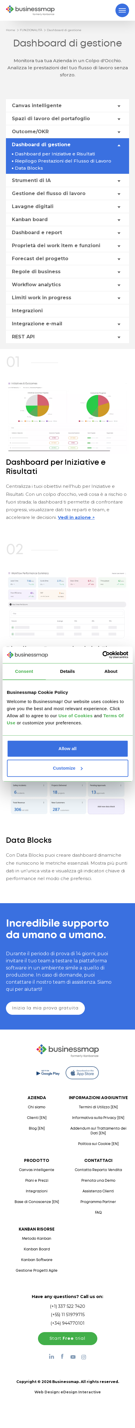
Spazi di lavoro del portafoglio (51, 118)
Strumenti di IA (31, 180)
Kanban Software (37, 1260)
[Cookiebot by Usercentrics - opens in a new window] (102, 655)
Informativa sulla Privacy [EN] (98, 1118)
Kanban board (30, 219)
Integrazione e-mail (37, 324)
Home (10, 30)
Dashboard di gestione (64, 30)
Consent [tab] (24, 671)
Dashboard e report (37, 232)
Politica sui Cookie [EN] (98, 1144)
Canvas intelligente (37, 105)
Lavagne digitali (32, 206)
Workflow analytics (36, 284)
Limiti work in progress (41, 297)
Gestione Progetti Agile (37, 1270)
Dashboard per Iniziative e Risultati (55, 154)
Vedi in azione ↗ (76, 517)
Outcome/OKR (30, 131)
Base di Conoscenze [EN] (37, 1202)
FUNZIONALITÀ (31, 30)
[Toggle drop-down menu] (118, 106)
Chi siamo (36, 1107)
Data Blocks (29, 168)
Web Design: (67, 1392)
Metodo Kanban (36, 1238)
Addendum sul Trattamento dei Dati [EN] (98, 1131)
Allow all (67, 748)
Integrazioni (27, 310)
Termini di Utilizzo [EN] (98, 1107)
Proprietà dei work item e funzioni (56, 245)
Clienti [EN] (37, 1118)
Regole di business (36, 271)
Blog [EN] (37, 1128)
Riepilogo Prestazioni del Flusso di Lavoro (63, 161)
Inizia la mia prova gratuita (45, 1008)
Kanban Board (37, 1249)
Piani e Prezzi (36, 1180)
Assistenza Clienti (98, 1191)
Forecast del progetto (40, 258)
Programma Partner (98, 1202)
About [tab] (110, 671)
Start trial (67, 1338)
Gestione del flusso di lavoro (48, 193)
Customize (67, 768)
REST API (23, 337)
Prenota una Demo (98, 1180)
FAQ (98, 1212)
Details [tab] (67, 671)
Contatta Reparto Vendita (98, 1170)
